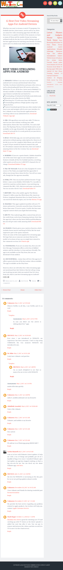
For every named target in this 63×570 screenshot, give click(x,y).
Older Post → (39, 290)
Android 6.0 (50, 71)
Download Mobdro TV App (16, 164)
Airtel (60, 47)
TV (61, 67)
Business (53, 64)
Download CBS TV (9, 133)
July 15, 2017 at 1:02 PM (22, 474)
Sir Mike (10, 353)
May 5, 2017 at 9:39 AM (22, 303)
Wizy (31, 566)
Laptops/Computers (52, 75)
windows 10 (51, 78)
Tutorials (49, 62)
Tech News (52, 40)
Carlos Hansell (12, 451)
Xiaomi (55, 62)
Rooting (49, 69)
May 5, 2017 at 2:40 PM (22, 395)
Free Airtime (51, 60)
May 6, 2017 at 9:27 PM (29, 319)
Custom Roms (58, 84)
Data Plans (51, 45)
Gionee (54, 58)
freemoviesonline (13, 492)
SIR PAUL (10, 335)
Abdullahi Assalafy (14, 406)
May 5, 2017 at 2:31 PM (24, 383)
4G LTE (58, 64)
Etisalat (59, 49)
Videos (34, 281)
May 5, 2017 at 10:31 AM (22, 353)
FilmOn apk (25, 241)
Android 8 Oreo (50, 86)
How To (59, 42)
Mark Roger (11, 516)
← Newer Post (6, 290)
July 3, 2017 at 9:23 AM (25, 451)
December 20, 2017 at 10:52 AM (25, 487)
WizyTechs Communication (31, 565)
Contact (42, 565)
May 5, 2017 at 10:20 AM (23, 335)
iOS (57, 58)
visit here (19, 465)
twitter (60, 69)
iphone (60, 58)
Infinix (60, 60)
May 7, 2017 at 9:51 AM (22, 417)
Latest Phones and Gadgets (54, 33)
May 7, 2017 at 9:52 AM (22, 440)
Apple (53, 69)
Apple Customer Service (21, 508)
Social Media (56, 67)
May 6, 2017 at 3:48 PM (28, 367)
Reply (9, 311)
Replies (11, 315)
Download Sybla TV (29, 188)
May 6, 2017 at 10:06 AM (29, 406)
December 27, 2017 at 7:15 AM (25, 501)
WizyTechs (24, 281)
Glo (54, 53)
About (48, 565)
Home (23, 290)
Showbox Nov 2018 (13, 519)
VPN (56, 69)
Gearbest (49, 82)
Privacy (36, 566)
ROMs (60, 80)
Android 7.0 (58, 73)
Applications (51, 49)
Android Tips (54, 80)
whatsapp (50, 51)
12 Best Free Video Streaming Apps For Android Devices (22, 22)
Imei (56, 71)
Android (49, 47)
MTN (55, 42)
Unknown (10, 303)
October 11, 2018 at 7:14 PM (25, 516)
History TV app (37, 199)
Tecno (60, 45)
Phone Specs (54, 37)
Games (60, 56)
